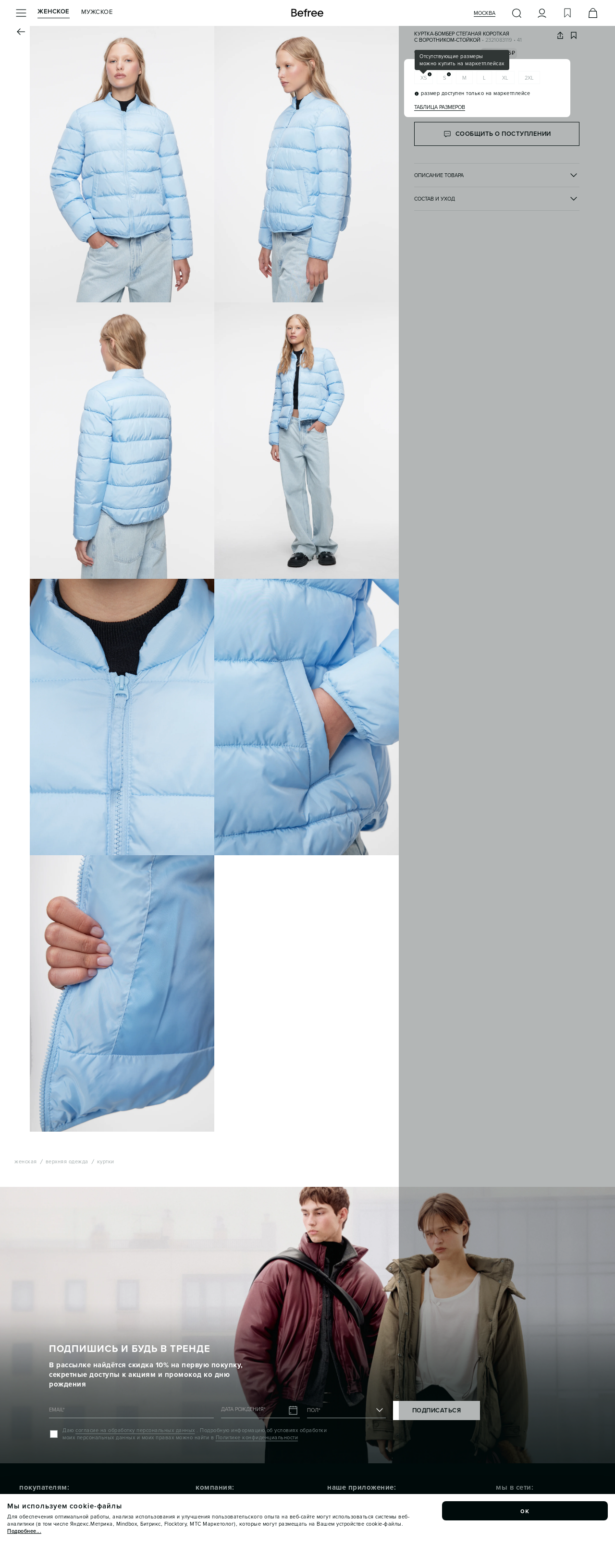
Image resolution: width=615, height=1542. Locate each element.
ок (525, 1510)
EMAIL (57, 1410)
